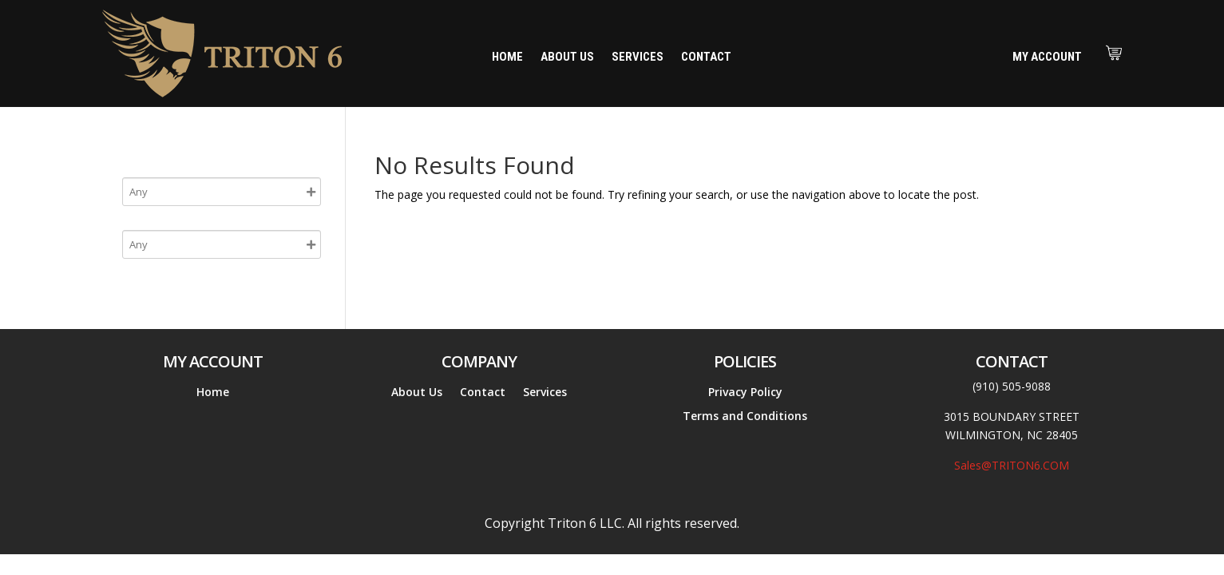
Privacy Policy (745, 393)
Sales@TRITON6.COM (1011, 465)
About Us (567, 57)
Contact (706, 57)
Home (507, 57)
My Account (1047, 57)
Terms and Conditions (745, 416)
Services (637, 57)
